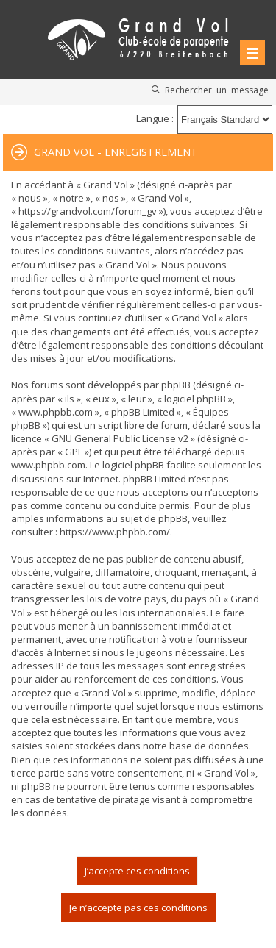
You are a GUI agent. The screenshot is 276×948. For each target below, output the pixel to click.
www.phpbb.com (48, 464)
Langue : (155, 118)
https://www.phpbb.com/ (115, 531)
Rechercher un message (217, 89)
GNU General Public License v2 (120, 438)
